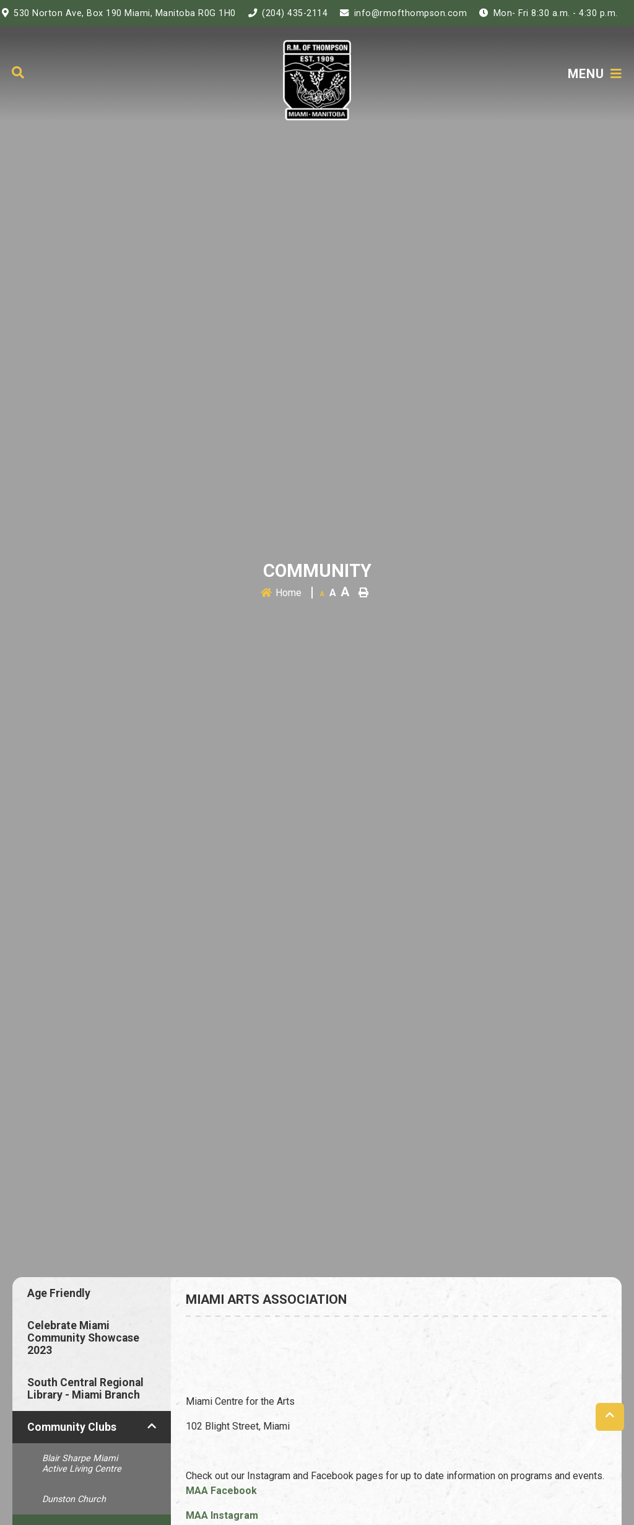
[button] (151, 1426)
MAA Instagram (222, 1515)
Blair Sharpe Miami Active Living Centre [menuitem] (81, 1463)
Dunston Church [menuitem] (74, 1499)
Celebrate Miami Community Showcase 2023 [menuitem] (83, 1337)
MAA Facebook (221, 1490)
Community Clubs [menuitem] (71, 1427)
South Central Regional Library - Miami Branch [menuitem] (85, 1388)
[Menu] (595, 73)
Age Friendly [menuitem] (58, 1293)
